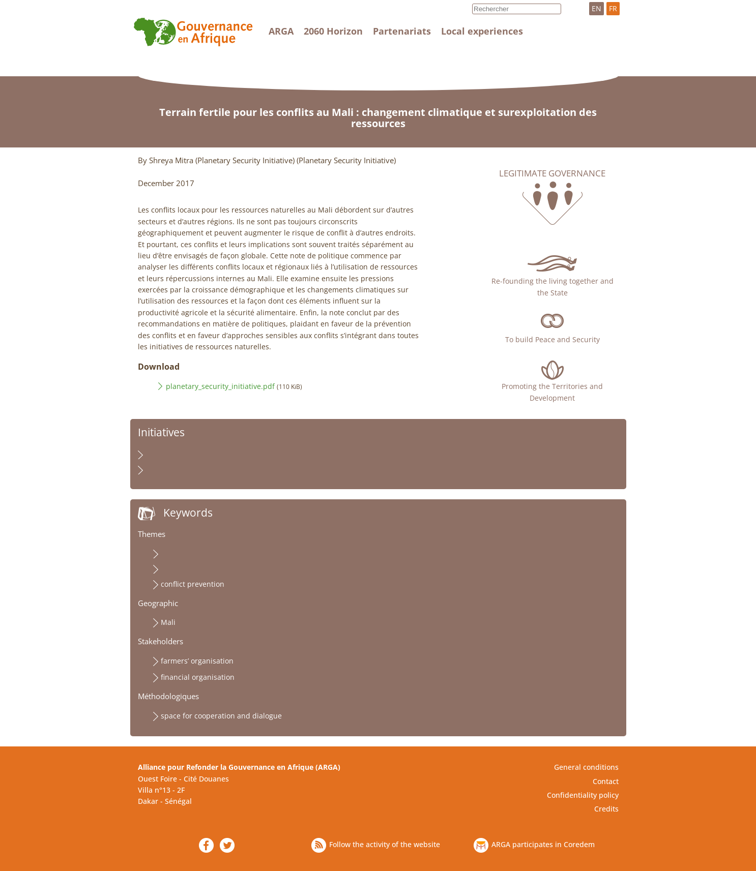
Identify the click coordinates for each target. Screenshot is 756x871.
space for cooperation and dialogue (221, 715)
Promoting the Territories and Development (552, 391)
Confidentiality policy (583, 795)
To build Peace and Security (552, 339)
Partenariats (402, 31)
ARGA (281, 31)
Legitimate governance (552, 173)
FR (613, 8)
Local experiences (482, 31)
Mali (168, 622)
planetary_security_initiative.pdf (220, 386)
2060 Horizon (333, 31)
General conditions (586, 767)
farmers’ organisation (197, 661)
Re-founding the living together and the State (552, 286)
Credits (606, 809)
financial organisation (198, 677)
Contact (606, 781)
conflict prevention (192, 584)
